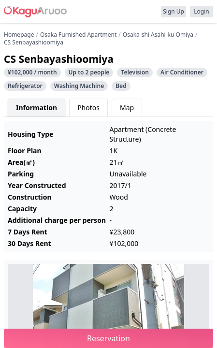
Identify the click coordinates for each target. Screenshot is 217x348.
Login (201, 11)
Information (36, 107)
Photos (88, 107)
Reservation (108, 338)
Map (127, 107)
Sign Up (173, 11)
